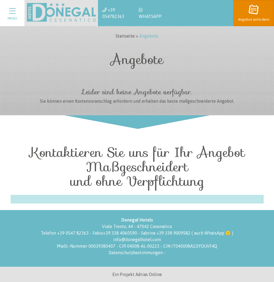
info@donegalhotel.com (137, 239)
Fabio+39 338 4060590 (115, 233)
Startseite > (127, 36)
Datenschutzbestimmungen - (137, 252)
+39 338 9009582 (173, 233)
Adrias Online (149, 274)
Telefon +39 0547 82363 (65, 233)
